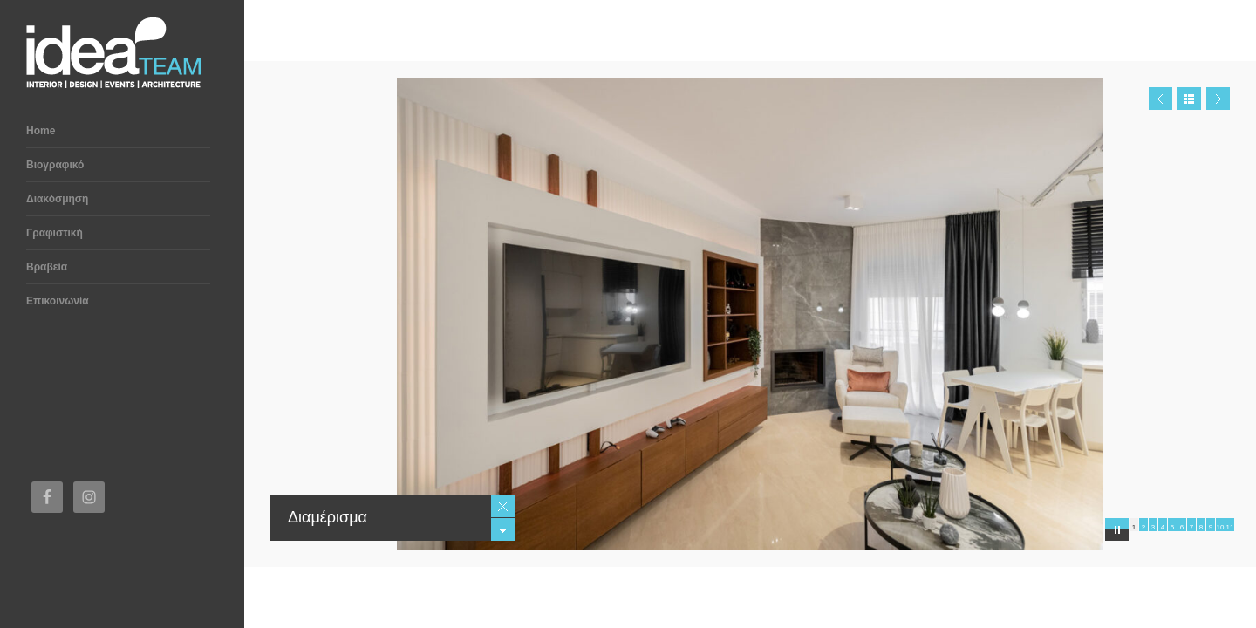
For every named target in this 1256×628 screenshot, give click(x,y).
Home (40, 131)
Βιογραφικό (55, 165)
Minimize (503, 529)
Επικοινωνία (57, 301)
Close (503, 506)
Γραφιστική (54, 233)
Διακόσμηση (57, 199)
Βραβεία (46, 267)
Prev (1160, 98)
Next (1218, 98)
